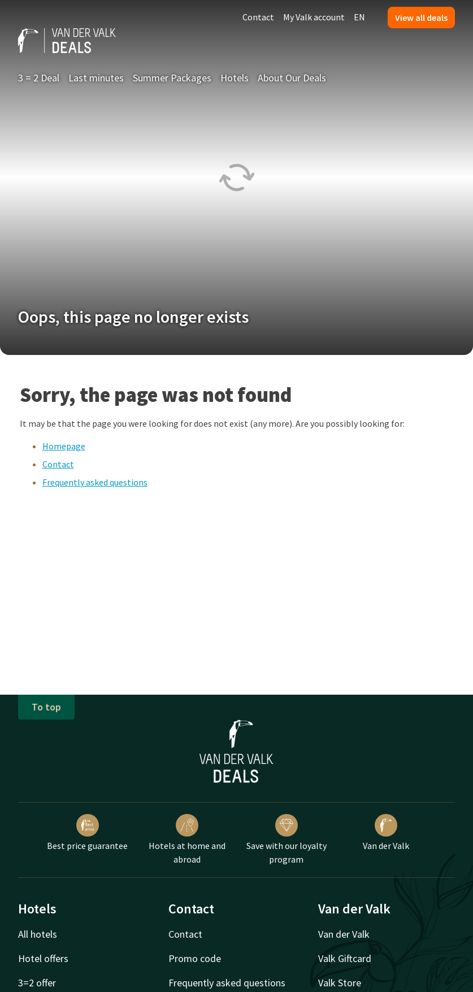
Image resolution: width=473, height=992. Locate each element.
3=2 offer (37, 982)
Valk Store (339, 982)
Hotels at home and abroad (187, 839)
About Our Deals (292, 77)
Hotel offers (43, 958)
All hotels (37, 934)
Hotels (234, 77)
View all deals (421, 17)
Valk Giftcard (344, 958)
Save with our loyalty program (286, 839)
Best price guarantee (87, 832)
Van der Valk (386, 832)
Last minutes (96, 77)
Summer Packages (172, 77)
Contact (258, 17)
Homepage (63, 446)
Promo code (194, 958)
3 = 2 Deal (38, 77)
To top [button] (46, 706)
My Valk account (314, 17)
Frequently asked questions (94, 482)
